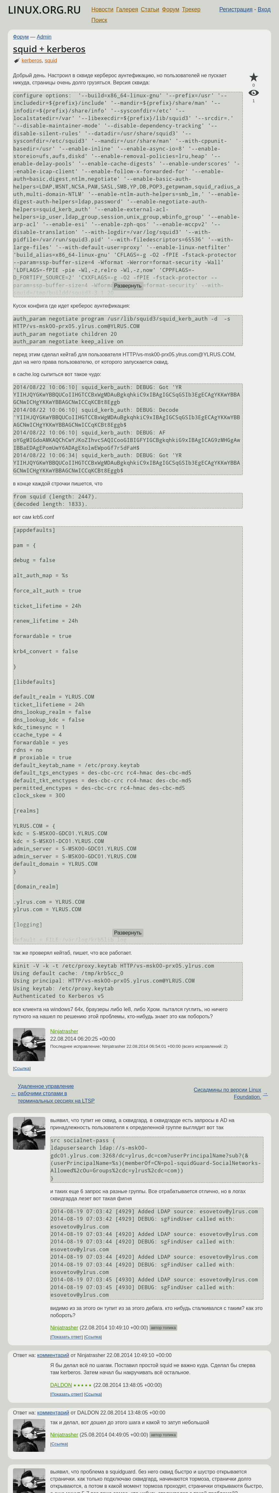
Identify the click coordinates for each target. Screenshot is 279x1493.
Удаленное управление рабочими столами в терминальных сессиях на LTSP (56, 1093)
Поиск (99, 20)
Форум (170, 9)
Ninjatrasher (64, 1031)
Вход (264, 9)
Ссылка (21, 1068)
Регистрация (236, 9)
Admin (44, 37)
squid (51, 60)
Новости (102, 9)
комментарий (53, 1355)
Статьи (150, 9)
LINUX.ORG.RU (44, 10)
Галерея (127, 9)
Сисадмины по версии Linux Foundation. (227, 1093)
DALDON (61, 1385)
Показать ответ (67, 1337)
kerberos (32, 60)
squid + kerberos (49, 49)
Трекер (191, 9)
